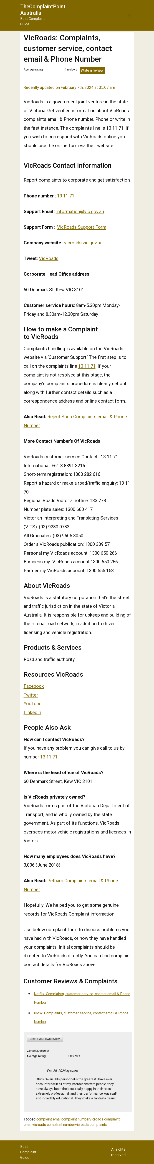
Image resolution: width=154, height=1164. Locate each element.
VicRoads (48, 258)
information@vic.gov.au (80, 211)
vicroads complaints (91, 1125)
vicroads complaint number (53, 1125)
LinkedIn (32, 712)
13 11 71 (65, 196)
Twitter (31, 695)
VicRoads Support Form (81, 227)
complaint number (75, 1119)
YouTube (32, 703)
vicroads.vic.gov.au (83, 242)
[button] (129, 15)
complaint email (48, 1119)
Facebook (34, 686)
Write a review (92, 70)
